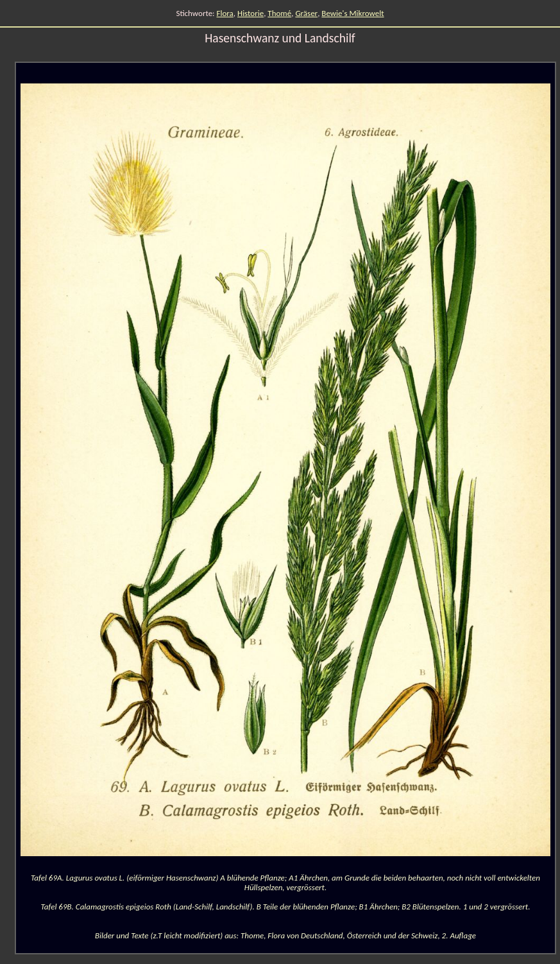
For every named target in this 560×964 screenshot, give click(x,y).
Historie (250, 13)
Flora (225, 13)
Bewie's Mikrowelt (352, 13)
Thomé (279, 13)
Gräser (306, 13)
